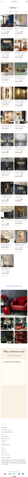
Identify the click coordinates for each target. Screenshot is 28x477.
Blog (2, 447)
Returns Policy (4, 440)
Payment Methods (5, 436)
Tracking (3, 442)
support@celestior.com (6, 429)
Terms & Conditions (5, 454)
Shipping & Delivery (5, 438)
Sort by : (11, 11)
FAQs (2, 434)
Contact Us (3, 451)
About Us (3, 449)
